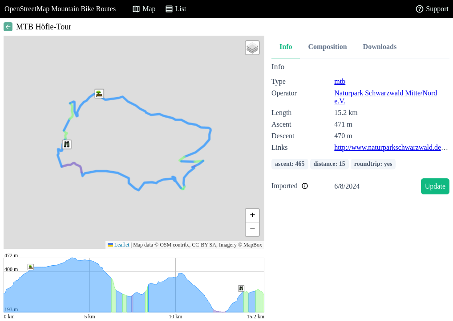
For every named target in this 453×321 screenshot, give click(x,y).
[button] (66, 144)
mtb (339, 81)
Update (435, 186)
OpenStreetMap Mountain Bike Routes (60, 8)
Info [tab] (285, 46)
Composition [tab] (327, 46)
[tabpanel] (360, 130)
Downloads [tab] (380, 46)
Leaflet (118, 245)
